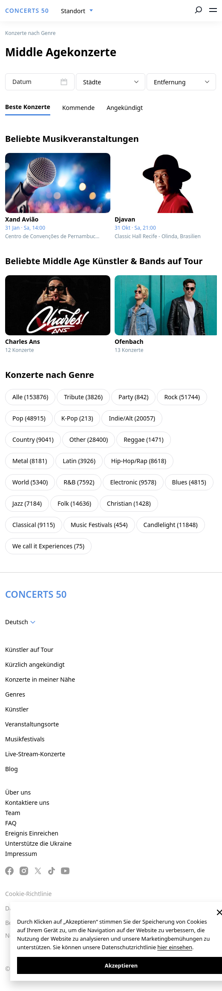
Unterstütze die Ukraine (38, 843)
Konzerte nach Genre (30, 33)
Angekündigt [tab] (125, 108)
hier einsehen (174, 947)
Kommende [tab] (78, 108)
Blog (11, 769)
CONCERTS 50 (27, 10)
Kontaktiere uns (27, 802)
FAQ (11, 823)
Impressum (21, 854)
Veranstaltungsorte (32, 724)
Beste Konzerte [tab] (27, 107)
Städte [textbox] (92, 82)
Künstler (17, 709)
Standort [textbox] (73, 11)
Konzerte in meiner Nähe (40, 679)
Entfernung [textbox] (170, 82)
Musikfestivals (25, 739)
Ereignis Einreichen (31, 833)
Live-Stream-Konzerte (35, 754)
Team (12, 813)
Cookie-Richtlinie (28, 894)
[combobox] (77, 11)
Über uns (18, 792)
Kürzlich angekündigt (35, 664)
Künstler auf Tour (29, 649)
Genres (15, 694)
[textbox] (22, 622)
